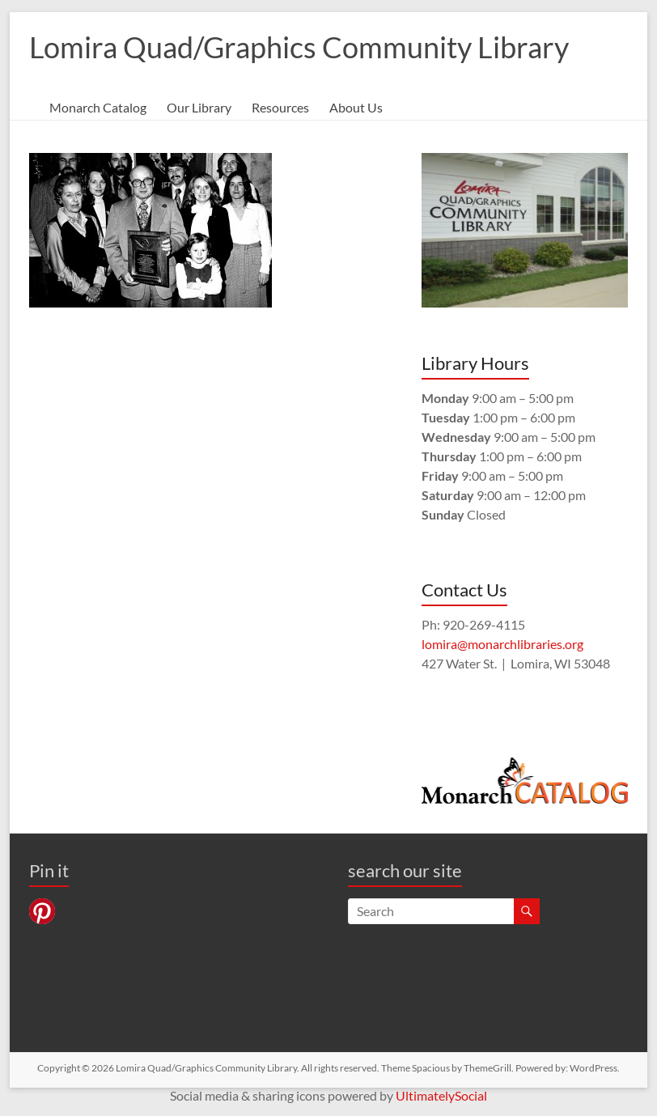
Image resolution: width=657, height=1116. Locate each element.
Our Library (199, 107)
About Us (356, 107)
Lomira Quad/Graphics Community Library (299, 47)
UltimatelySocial (441, 1095)
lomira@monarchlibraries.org (502, 643)
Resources (280, 107)
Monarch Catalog (97, 107)
